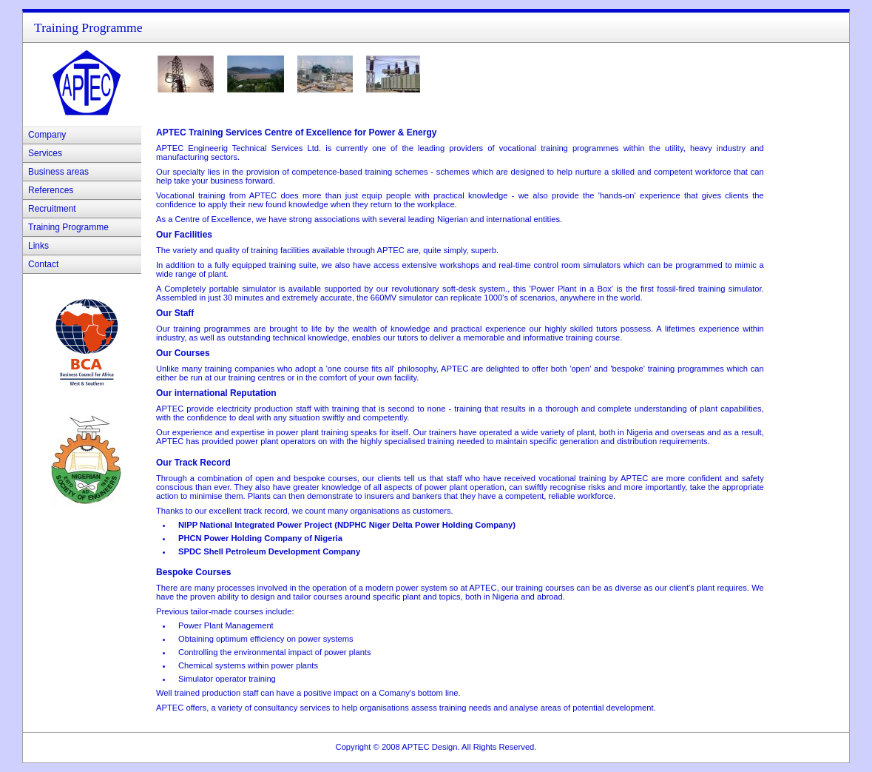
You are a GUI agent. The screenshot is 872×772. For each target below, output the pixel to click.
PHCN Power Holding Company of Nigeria (260, 538)
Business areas (58, 172)
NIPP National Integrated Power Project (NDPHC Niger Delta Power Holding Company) (347, 524)
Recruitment (52, 209)
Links (38, 246)
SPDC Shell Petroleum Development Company (269, 551)
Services (45, 153)
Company (47, 135)
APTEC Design (429, 746)
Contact (43, 264)
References (50, 190)
